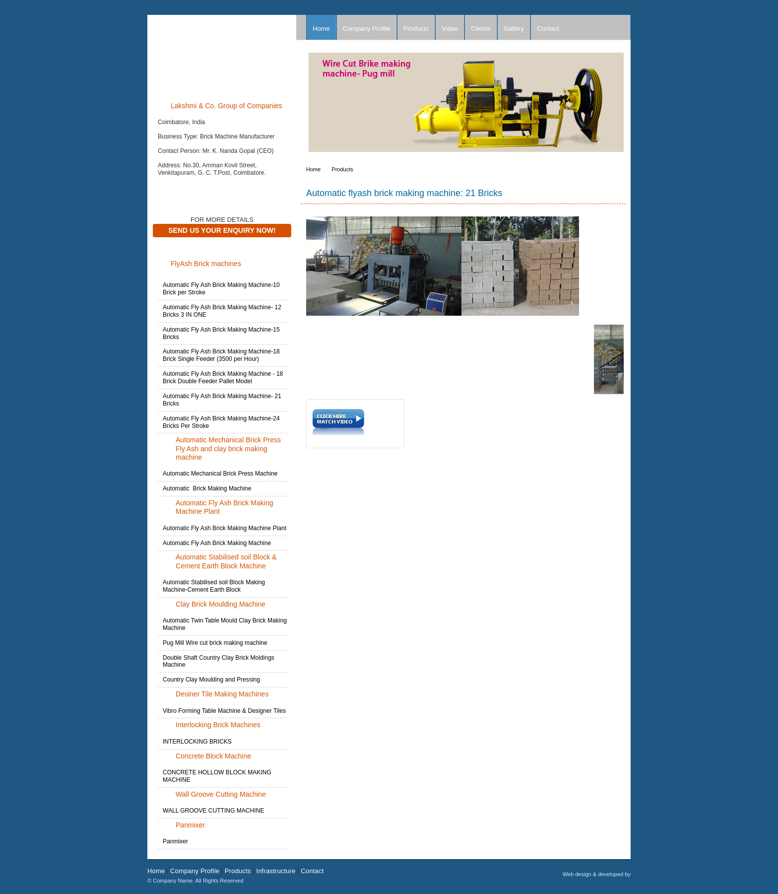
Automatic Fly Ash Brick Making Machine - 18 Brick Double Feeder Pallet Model (223, 377)
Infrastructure (275, 871)
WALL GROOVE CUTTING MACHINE (213, 810)
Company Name (222, 54)
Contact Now (178, 188)
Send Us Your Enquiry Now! (221, 230)
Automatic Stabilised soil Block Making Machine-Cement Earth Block (214, 586)
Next (622, 104)
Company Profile (366, 28)
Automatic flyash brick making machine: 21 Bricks (404, 193)
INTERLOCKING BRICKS (197, 741)
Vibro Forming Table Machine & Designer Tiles (224, 710)
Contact (548, 28)
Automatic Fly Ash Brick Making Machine (217, 543)
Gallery (514, 28)
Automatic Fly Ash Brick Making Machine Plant (224, 528)
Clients (481, 28)
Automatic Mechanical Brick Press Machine (220, 473)
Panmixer (175, 841)
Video (450, 28)
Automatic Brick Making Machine (207, 488)
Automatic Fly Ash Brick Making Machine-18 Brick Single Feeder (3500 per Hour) (221, 355)
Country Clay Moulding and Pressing (211, 679)
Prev (318, 104)
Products (416, 28)
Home (321, 28)
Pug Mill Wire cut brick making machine (215, 642)
